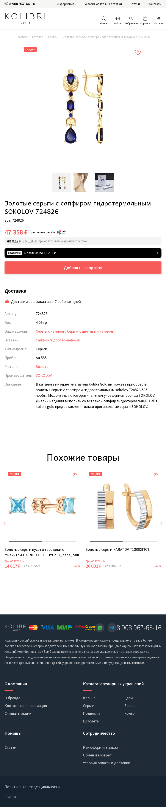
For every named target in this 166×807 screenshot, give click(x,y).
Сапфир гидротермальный (58, 340)
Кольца (89, 697)
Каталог (37, 37)
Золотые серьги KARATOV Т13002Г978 (118, 549)
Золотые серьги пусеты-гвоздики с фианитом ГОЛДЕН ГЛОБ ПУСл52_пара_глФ (42, 552)
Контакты (155, 4)
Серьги (53, 37)
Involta (10, 796)
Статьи (135, 4)
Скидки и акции (18, 713)
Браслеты (91, 721)
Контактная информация (26, 705)
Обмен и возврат (97, 755)
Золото (42, 366)
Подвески (91, 713)
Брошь (129, 705)
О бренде (12, 697)
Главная (22, 37)
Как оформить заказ (100, 747)
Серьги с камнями (50, 331)
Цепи (128, 697)
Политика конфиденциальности (32, 786)
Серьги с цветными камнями (90, 331)
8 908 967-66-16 (22, 4)
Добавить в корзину (83, 267)
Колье (129, 713)
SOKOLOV (44, 375)
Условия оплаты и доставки (103, 4)
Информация (65, 4)
